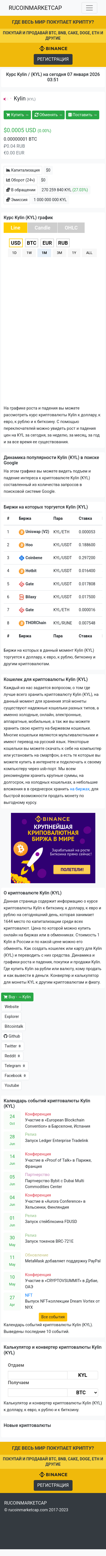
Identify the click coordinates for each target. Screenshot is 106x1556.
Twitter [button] (13, 1046)
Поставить (82, 115)
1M (44, 253)
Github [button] (12, 1036)
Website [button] (11, 1006)
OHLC (71, 228)
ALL (89, 253)
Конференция (38, 1114)
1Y (74, 253)
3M (59, 253)
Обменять (48, 115)
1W (29, 253)
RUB (63, 243)
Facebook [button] (15, 1075)
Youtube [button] (11, 1085)
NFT (29, 1295)
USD (16, 243)
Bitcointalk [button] (13, 1026)
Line (15, 228)
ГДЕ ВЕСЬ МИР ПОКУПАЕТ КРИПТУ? (53, 22)
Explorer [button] (11, 1016)
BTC (32, 243)
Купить (17, 115)
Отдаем (16, 1365)
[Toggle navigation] (89, 8)
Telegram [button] (15, 1065)
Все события (53, 1317)
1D (14, 253)
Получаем (18, 1382)
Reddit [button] (12, 1056)
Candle (42, 228)
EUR (47, 243)
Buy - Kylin (17, 997)
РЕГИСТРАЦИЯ (53, 59)
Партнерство (37, 1174)
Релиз (31, 1134)
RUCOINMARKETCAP (35, 8)
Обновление (36, 1255)
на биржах (80, 789)
